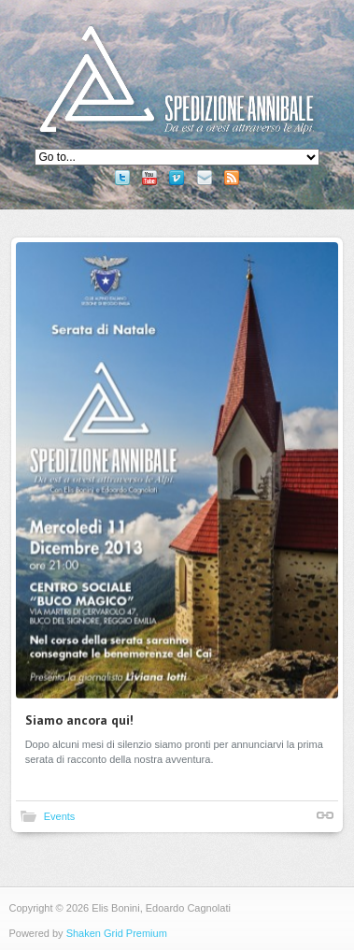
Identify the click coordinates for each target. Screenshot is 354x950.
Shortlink (325, 815)
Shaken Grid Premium (116, 933)
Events (60, 816)
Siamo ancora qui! (79, 720)
